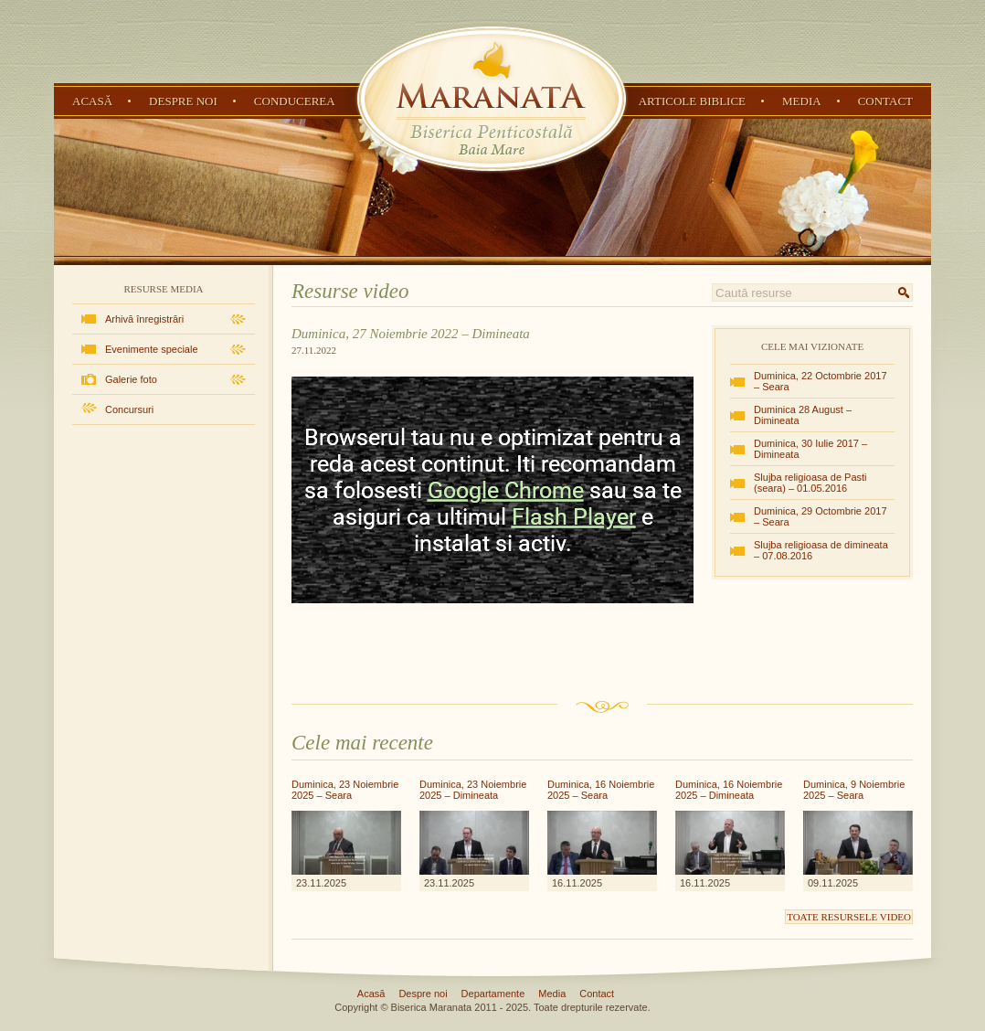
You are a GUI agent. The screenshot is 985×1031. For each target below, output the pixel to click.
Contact (885, 101)
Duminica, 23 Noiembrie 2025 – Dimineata (472, 790)
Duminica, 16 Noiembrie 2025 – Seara (600, 790)
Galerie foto (131, 379)
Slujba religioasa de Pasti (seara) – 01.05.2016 (810, 483)
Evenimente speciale (151, 349)
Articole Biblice (692, 101)
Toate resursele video (849, 916)
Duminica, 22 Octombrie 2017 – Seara (820, 381)
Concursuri (129, 409)
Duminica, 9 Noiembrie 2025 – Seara (854, 790)
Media (801, 101)
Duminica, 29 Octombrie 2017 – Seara (820, 516)
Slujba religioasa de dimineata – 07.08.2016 (821, 550)
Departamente (493, 993)
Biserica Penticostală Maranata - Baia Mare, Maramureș (492, 99)
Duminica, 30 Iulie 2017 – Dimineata (810, 449)
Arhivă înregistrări (144, 319)
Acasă (92, 101)
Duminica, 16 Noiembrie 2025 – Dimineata (728, 790)
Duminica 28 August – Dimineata (803, 415)
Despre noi (183, 101)
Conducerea (294, 101)
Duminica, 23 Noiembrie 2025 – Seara (344, 790)
